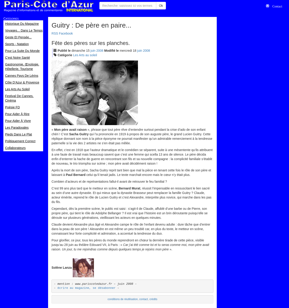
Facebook (66, 33)
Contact (275, 6)
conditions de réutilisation (123, 299)
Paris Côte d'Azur (48, 6)
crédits (153, 299)
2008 (99, 50)
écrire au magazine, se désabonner (86, 288)
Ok (161, 5)
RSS (54, 33)
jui (93, 50)
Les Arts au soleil (85, 55)
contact (143, 299)
